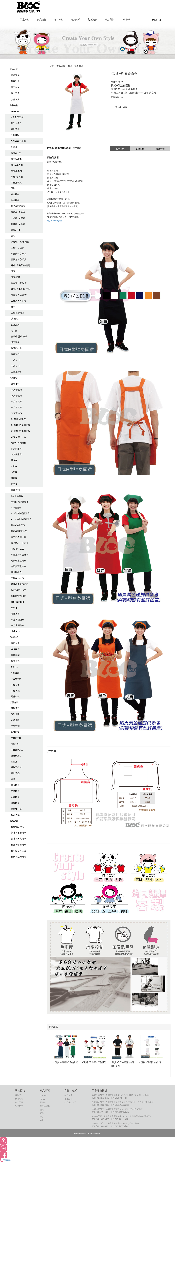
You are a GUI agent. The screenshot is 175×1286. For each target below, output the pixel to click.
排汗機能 (15, 490)
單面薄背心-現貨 (19, 253)
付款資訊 (15, 720)
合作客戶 (15, 99)
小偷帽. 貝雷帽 (18, 218)
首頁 (51, 66)
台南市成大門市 (18, 857)
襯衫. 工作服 (17, 165)
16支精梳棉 (16, 407)
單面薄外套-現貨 (19, 283)
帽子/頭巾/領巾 (18, 206)
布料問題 (15, 791)
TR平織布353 (17, 602)
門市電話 (5, 1160)
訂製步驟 (15, 714)
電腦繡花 (15, 655)
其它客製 (15, 342)
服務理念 (15, 81)
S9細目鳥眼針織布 (19, 501)
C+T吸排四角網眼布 (20, 425)
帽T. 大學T (16, 123)
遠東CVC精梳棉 (18, 442)
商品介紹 (120, 149)
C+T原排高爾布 (18, 419)
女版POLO (16, 755)
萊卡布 (14, 460)
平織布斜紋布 (17, 578)
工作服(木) (16, 372)
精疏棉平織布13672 (20, 584)
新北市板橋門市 (18, 832)
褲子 (13, 306)
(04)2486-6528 (102, 1119)
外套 (13, 271)
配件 (42, 1113)
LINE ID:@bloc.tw (119, 1098)
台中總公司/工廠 (18, 850)
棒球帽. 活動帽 (18, 224)
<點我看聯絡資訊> (55, 220)
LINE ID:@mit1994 (119, 1119)
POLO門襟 (16, 679)
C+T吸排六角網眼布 (20, 431)
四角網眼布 (16, 448)
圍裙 (13, 188)
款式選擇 (15, 661)
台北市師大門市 (18, 838)
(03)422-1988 (102, 1112)
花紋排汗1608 (17, 549)
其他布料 (15, 631)
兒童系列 (15, 324)
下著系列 (15, 366)
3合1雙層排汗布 (18, 437)
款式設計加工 (70, 1102)
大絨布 (14, 472)
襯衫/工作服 (16, 159)
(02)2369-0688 (102, 1105)
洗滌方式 (160, 149)
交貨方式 (15, 726)
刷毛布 (14, 484)
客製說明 (140, 149)
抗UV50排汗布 (18, 525)
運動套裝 (15, 129)
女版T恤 (15, 744)
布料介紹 (14, 378)
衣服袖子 (15, 684)
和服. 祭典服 (17, 176)
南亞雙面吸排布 (18, 566)
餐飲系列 (15, 354)
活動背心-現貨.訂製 (20, 242)
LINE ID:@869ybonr (120, 1126)
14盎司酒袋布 (17, 625)
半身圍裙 (15, 200)
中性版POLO (17, 750)
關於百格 (15, 75)
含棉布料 (15, 383)
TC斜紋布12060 (18, 596)
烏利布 (14, 608)
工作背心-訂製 (18, 247)
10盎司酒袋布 (17, 619)
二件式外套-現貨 (19, 301)
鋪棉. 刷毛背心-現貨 (20, 265)
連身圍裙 (15, 194)
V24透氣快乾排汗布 (20, 513)
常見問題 (15, 785)
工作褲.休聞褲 (17, 313)
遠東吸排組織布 (18, 560)
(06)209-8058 (102, 1126)
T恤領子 (15, 667)
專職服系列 (16, 171)
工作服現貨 (16, 182)
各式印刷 (15, 649)
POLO (42, 1099)
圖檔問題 (15, 803)
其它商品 (15, 318)
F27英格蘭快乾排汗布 (21, 519)
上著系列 (15, 360)
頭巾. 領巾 (16, 230)
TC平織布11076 (18, 590)
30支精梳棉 (16, 401)
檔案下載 (15, 814)
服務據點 (14, 820)
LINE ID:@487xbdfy (120, 1112)
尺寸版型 (15, 732)
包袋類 (14, 330)
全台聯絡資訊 (17, 826)
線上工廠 (15, 93)
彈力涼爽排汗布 (18, 537)
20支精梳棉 (16, 389)
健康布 (14, 478)
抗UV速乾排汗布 (19, 531)
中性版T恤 (16, 738)
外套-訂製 (15, 277)
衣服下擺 (15, 690)
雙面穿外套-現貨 (19, 295)
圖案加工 (15, 643)
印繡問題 (15, 797)
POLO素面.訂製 (18, 141)
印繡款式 (14, 637)
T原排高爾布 (17, 496)
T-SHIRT (15, 111)
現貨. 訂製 (16, 153)
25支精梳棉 (16, 395)
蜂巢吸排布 (16, 572)
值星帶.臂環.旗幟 (19, 336)
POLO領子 (16, 673)
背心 (13, 235)
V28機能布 (16, 507)
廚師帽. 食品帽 (18, 212)
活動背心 (15, 773)
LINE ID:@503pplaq (120, 1105)
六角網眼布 (16, 454)
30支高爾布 (16, 413)
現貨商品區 (16, 348)
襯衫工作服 (16, 767)
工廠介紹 (14, 69)
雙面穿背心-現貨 (19, 259)
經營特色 (15, 87)
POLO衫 (15, 135)
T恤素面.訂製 (17, 117)
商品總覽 (14, 105)
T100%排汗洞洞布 (19, 543)
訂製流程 (15, 708)
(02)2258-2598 (102, 1098)
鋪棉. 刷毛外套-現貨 (20, 289)
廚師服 (14, 147)
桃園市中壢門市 (18, 844)
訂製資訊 (14, 702)
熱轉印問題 (16, 808)
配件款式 (15, 696)
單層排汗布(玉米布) (20, 554)
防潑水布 (15, 613)
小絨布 (14, 466)
